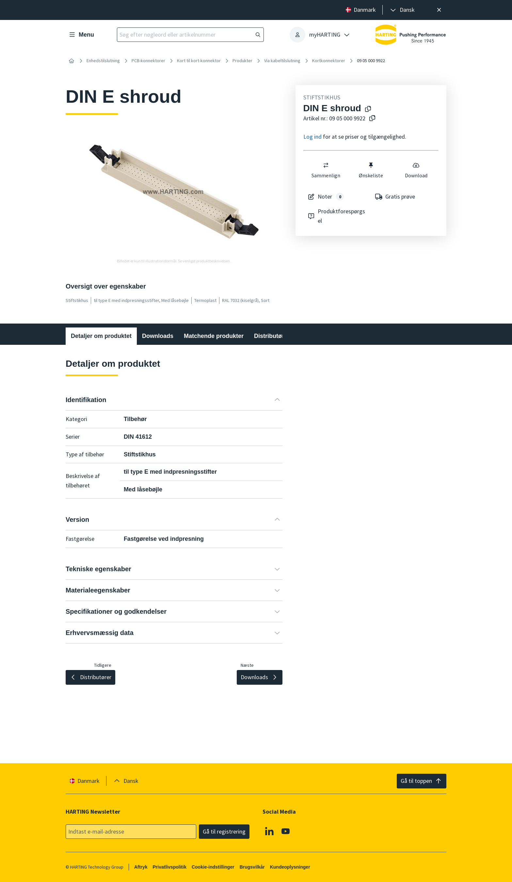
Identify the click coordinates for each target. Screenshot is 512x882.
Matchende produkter (214, 336)
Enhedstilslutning (103, 60)
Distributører (272, 336)
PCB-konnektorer (148, 60)
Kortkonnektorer (328, 60)
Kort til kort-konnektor (199, 60)
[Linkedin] (269, 831)
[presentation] (402, 10)
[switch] (325, 165)
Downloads (157, 336)
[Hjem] (71, 61)
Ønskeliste (371, 170)
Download (416, 170)
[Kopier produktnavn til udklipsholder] (366, 109)
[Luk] (439, 10)
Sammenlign (326, 170)
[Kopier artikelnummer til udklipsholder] (371, 119)
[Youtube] (286, 831)
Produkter (242, 60)
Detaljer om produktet (101, 336)
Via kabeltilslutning (282, 60)
